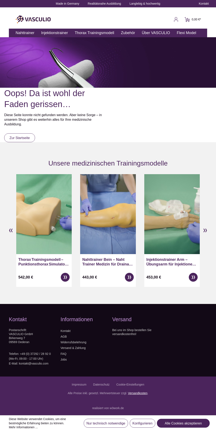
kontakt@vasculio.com (33, 363)
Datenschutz (101, 384)
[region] (108, 230)
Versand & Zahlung (73, 348)
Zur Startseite (19, 138)
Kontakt (65, 331)
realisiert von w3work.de (108, 408)
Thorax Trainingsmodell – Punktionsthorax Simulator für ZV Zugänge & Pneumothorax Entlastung (42, 262)
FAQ (63, 353)
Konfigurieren (142, 423)
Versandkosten (138, 393)
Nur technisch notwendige (105, 423)
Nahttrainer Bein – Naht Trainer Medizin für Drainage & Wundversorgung (107, 262)
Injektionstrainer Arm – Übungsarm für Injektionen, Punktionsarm (171, 262)
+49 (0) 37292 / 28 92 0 (35, 353)
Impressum (79, 384)
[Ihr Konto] (176, 20)
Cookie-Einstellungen (130, 384)
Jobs (64, 359)
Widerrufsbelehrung (73, 342)
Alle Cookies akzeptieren (183, 423)
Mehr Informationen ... (23, 427)
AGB (64, 336)
